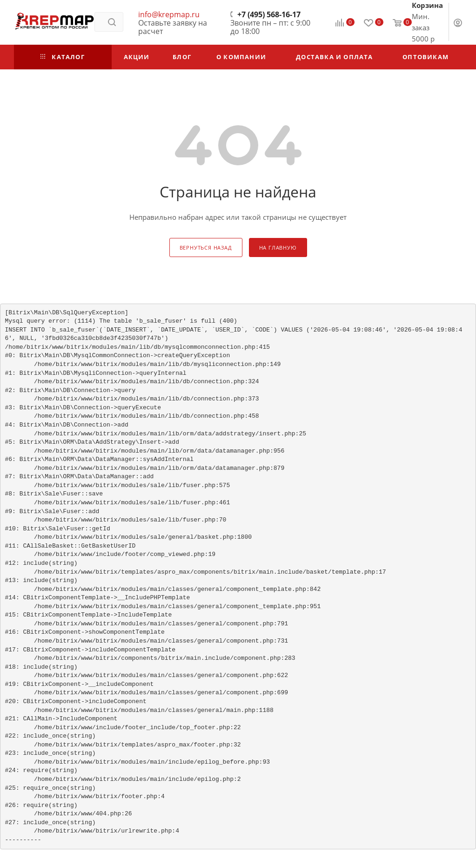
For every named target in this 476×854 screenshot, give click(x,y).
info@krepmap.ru (169, 14)
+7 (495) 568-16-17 (269, 14)
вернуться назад (206, 247)
